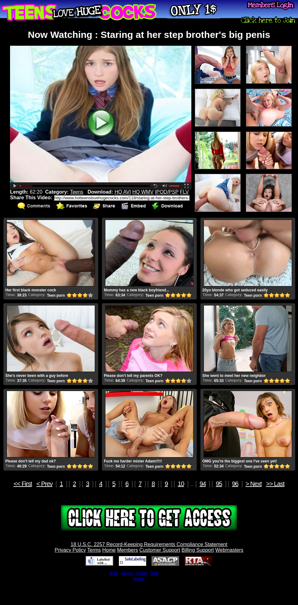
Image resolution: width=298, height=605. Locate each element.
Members (127, 550)
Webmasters (229, 550)
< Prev (44, 483)
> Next (254, 483)
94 (203, 483)
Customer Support (159, 550)
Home (109, 550)
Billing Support (198, 550)
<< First (22, 483)
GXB (154, 573)
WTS (113, 573)
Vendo (138, 578)
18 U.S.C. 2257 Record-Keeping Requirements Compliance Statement (149, 544)
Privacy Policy (70, 550)
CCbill (141, 573)
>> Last (275, 483)
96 (235, 483)
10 (181, 483)
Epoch (127, 573)
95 (219, 483)
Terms (94, 550)
